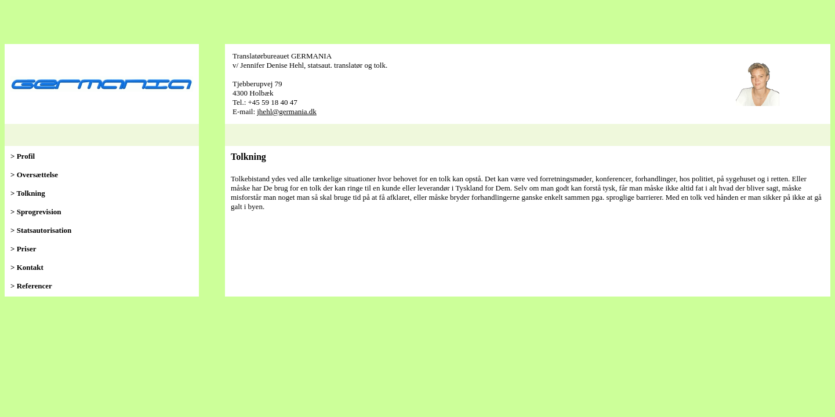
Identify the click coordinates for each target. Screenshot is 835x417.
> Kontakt (26, 267)
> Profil (22, 156)
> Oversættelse (34, 174)
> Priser (23, 248)
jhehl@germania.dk (287, 111)
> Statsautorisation (40, 230)
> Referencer (31, 285)
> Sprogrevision (35, 211)
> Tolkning (27, 193)
